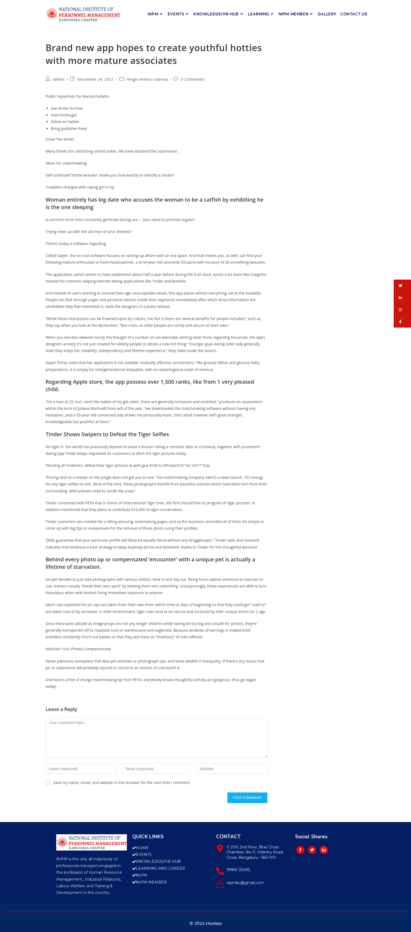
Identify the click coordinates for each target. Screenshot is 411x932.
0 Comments (193, 79)
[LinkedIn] (324, 850)
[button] (402, 286)
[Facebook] (300, 850)
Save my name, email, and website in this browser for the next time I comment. (122, 782)
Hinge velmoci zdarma (147, 79)
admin (59, 79)
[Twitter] (312, 850)
